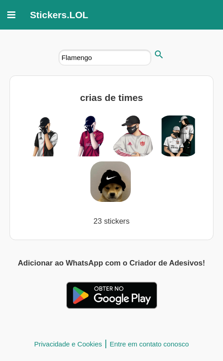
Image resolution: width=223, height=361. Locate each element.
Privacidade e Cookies (68, 344)
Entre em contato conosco (148, 344)
